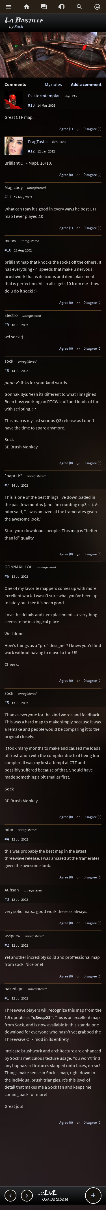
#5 (7, 702)
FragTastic (37, 141)
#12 (31, 151)
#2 (7, 945)
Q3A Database (55, 1199)
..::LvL (47, 1193)
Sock (18, 26)
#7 (7, 485)
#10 (8, 250)
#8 (7, 370)
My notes (53, 84)
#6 (7, 576)
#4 (7, 839)
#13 (31, 105)
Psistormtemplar (44, 95)
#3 (7, 899)
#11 (8, 196)
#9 (7, 324)
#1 (7, 998)
